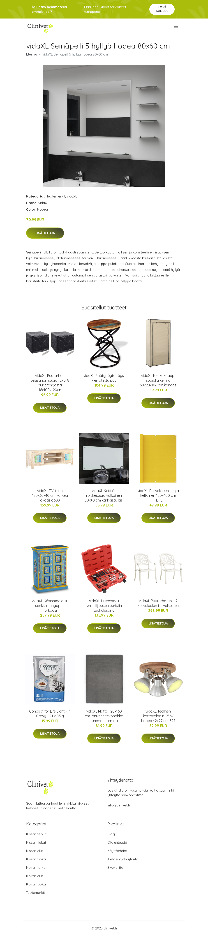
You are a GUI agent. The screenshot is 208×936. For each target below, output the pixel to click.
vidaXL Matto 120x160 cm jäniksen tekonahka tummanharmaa (104, 716)
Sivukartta (115, 867)
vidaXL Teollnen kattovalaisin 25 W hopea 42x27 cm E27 (158, 716)
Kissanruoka (36, 859)
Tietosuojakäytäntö (122, 859)
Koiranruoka (36, 884)
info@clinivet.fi (118, 805)
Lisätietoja (45, 233)
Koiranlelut (34, 876)
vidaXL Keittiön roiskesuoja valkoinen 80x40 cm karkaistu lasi (104, 495)
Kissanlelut (34, 851)
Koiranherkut (36, 867)
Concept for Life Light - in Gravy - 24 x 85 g (50, 713)
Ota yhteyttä (117, 842)
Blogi (111, 834)
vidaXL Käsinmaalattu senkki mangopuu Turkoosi (50, 606)
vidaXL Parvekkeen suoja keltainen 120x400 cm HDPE (158, 495)
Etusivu (31, 54)
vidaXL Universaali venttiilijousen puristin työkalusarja (104, 606)
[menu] (176, 27)
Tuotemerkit (55, 196)
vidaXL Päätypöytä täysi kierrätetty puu (104, 378)
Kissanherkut (36, 834)
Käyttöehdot (117, 851)
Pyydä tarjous (162, 9)
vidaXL (72, 196)
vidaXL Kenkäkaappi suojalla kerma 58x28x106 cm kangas (158, 380)
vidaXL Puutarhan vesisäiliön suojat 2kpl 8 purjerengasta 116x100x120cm (49, 382)
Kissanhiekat (36, 842)
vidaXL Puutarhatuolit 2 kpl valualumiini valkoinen (158, 603)
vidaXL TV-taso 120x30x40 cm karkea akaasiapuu (50, 495)
